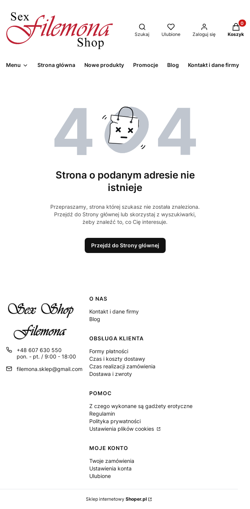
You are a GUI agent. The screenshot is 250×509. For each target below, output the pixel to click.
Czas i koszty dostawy (117, 358)
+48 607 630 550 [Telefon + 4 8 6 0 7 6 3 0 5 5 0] (39, 350)
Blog (94, 319)
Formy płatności (108, 351)
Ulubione (100, 476)
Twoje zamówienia (111, 461)
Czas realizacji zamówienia (122, 366)
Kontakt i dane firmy (114, 311)
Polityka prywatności (115, 421)
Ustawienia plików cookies (122, 428)
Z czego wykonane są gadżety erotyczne (141, 406)
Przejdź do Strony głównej (125, 245)
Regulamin (102, 413)
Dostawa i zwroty (110, 374)
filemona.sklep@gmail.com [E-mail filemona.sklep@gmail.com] (49, 369)
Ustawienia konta (110, 468)
